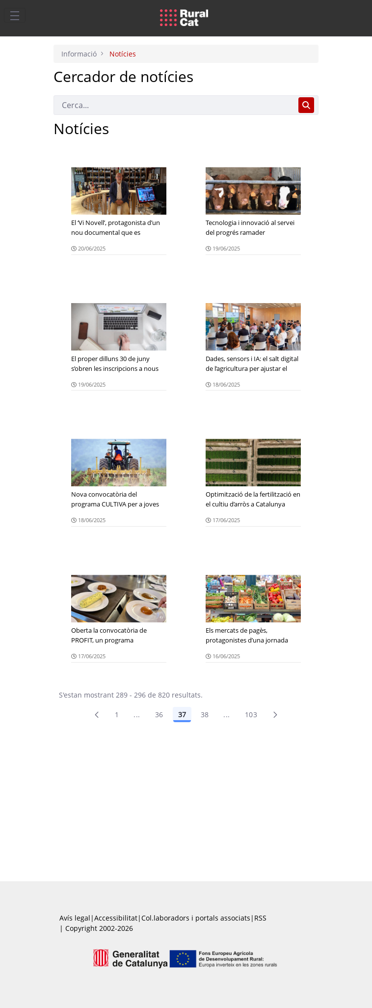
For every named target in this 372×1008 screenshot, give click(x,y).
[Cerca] (173, 105)
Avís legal (74, 918)
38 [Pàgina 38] (205, 714)
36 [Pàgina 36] (159, 714)
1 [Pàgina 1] (117, 714)
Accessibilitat (115, 918)
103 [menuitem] (251, 714)
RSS (260, 918)
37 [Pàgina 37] (182, 714)
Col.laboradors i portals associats (195, 918)
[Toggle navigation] (15, 15)
